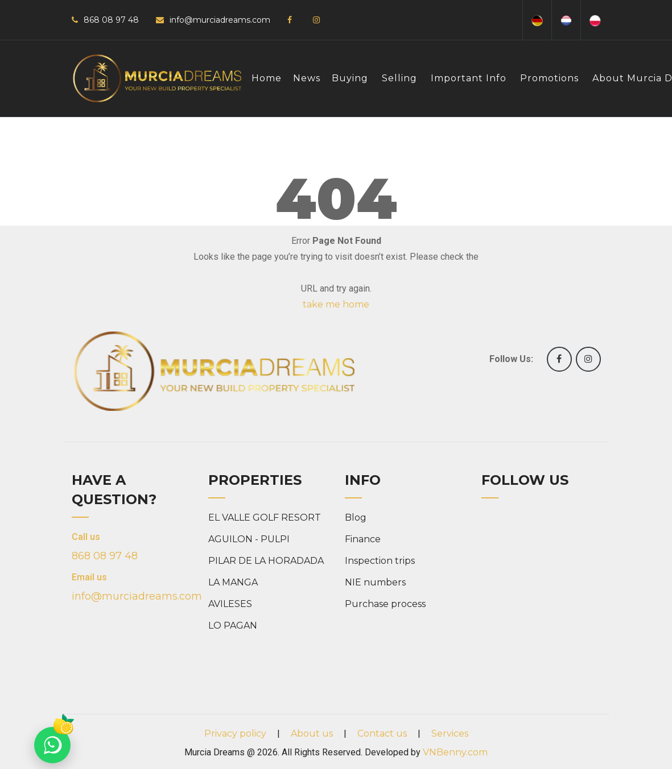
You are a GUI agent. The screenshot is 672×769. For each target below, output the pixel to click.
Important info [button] (468, 78)
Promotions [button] (549, 78)
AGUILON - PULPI (249, 539)
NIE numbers (375, 582)
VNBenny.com (455, 752)
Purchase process (385, 603)
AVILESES (230, 603)
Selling (399, 78)
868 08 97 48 (111, 20)
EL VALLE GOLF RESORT (264, 517)
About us (312, 733)
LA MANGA (233, 582)
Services (449, 733)
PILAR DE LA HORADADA (266, 560)
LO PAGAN (232, 625)
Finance (363, 539)
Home (267, 78)
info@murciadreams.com (220, 20)
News (306, 78)
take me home (336, 304)
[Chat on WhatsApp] (52, 745)
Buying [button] (350, 78)
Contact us (382, 733)
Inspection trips (380, 560)
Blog (355, 517)
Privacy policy (235, 733)
